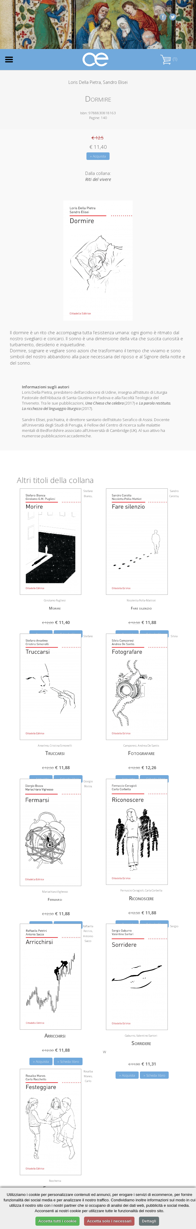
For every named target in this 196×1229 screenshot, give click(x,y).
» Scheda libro (68, 1061)
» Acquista (98, 156)
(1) (168, 59)
